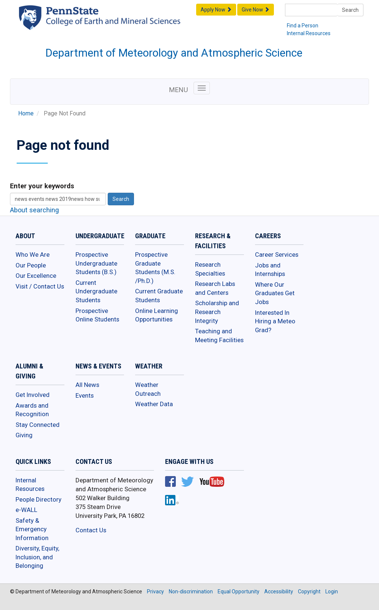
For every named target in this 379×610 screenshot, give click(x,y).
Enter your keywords (42, 186)
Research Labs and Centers (215, 288)
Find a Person (302, 25)
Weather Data (154, 404)
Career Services (276, 254)
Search (350, 10)
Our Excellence (36, 275)
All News (87, 384)
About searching (34, 210)
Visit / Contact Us (40, 286)
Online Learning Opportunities (156, 315)
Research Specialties (210, 269)
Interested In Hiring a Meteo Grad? (275, 321)
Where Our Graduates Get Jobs (275, 293)
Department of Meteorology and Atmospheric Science (174, 53)
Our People (31, 265)
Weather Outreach (148, 389)
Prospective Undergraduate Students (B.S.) (96, 263)
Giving (24, 435)
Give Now (255, 10)
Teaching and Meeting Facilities (219, 335)
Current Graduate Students (159, 295)
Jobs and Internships (270, 270)
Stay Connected (38, 424)
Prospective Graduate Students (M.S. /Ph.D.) (155, 267)
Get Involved (33, 394)
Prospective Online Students (97, 315)
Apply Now (216, 10)
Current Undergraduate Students (96, 291)
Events (85, 395)
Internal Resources (309, 33)
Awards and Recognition (32, 410)
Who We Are (33, 254)
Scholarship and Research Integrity (217, 311)
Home (26, 113)
